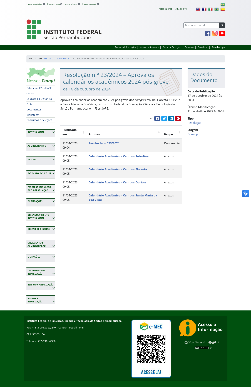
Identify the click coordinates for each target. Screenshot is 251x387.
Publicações (41, 201)
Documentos (63, 58)
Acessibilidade (165, 9)
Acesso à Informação (125, 47)
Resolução (195, 123)
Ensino (41, 159)
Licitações (41, 256)
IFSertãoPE (48, 58)
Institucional (41, 132)
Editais (30, 104)
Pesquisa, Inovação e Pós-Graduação (41, 189)
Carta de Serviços (171, 47)
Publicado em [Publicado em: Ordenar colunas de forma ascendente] (70, 132)
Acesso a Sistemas (149, 47)
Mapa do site (181, 9)
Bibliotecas (32, 115)
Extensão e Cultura (41, 173)
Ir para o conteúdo (35, 4)
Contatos (189, 47)
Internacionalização (40, 286)
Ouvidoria (203, 47)
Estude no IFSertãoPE (39, 88)
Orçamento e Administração (41, 244)
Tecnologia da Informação (41, 272)
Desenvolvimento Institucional (41, 216)
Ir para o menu (54, 4)
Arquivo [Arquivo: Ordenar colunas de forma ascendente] (94, 134)
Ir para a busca (72, 4)
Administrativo (41, 145)
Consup (193, 134)
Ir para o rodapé (90, 4)
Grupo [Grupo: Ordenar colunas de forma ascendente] (168, 134)
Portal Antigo (218, 47)
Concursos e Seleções (39, 120)
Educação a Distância (39, 98)
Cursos (30, 93)
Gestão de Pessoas (41, 229)
